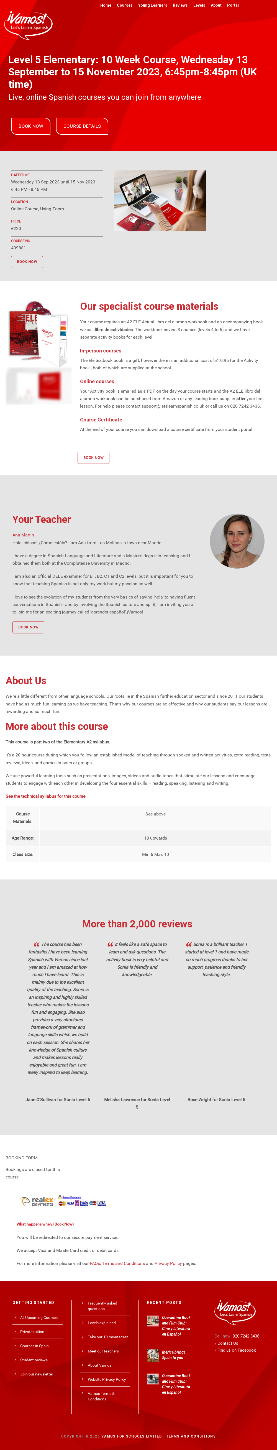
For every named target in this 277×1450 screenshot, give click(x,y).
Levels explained (102, 1323)
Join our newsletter (36, 1374)
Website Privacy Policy (107, 1379)
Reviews (180, 5)
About (216, 5)
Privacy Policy (168, 1263)
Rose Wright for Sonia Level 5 (216, 1099)
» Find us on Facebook (235, 1350)
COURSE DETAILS (82, 126)
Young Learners (152, 5)
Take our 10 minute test (108, 1337)
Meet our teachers (103, 1351)
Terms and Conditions (123, 1263)
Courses (125, 5)
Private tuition (32, 1331)
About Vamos (99, 1365)
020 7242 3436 (246, 1336)
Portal (233, 5)
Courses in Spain (34, 1346)
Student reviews (34, 1360)
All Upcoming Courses (39, 1317)
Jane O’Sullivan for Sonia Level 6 (57, 1099)
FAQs (95, 1263)
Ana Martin (23, 535)
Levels (199, 5)
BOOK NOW (31, 126)
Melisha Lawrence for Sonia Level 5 (137, 1103)
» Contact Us (226, 1343)
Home (105, 5)
